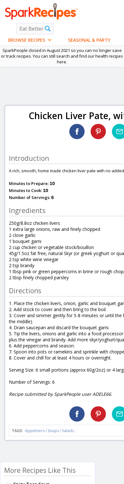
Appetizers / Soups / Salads (50, 430)
